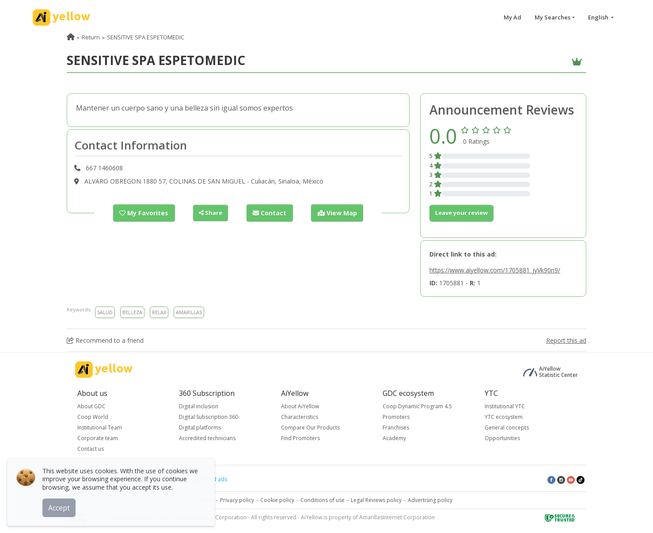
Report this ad (566, 340)
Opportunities (502, 438)
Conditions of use (322, 500)
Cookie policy (277, 500)
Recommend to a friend (105, 340)
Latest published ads (201, 479)
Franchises (396, 427)
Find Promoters (300, 438)
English (599, 17)
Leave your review (461, 213)
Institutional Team (99, 427)
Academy (394, 438)
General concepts (507, 427)
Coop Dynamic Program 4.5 (417, 406)
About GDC (91, 406)
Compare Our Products (310, 427)
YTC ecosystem (504, 417)
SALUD (105, 312)
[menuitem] (71, 37)
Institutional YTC (505, 406)
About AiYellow (300, 406)
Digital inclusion (198, 406)
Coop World (92, 417)
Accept (61, 506)
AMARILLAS (189, 312)
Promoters (396, 417)
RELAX (159, 312)
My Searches (552, 17)
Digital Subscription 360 (208, 417)
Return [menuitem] (91, 37)
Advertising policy (430, 500)
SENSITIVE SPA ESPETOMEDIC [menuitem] (145, 37)
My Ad (512, 17)
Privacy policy (237, 500)
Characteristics (299, 417)
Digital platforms (200, 427)
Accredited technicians (207, 438)
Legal (207, 500)
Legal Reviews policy (376, 500)
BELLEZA (132, 312)
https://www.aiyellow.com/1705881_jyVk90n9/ (494, 270)
